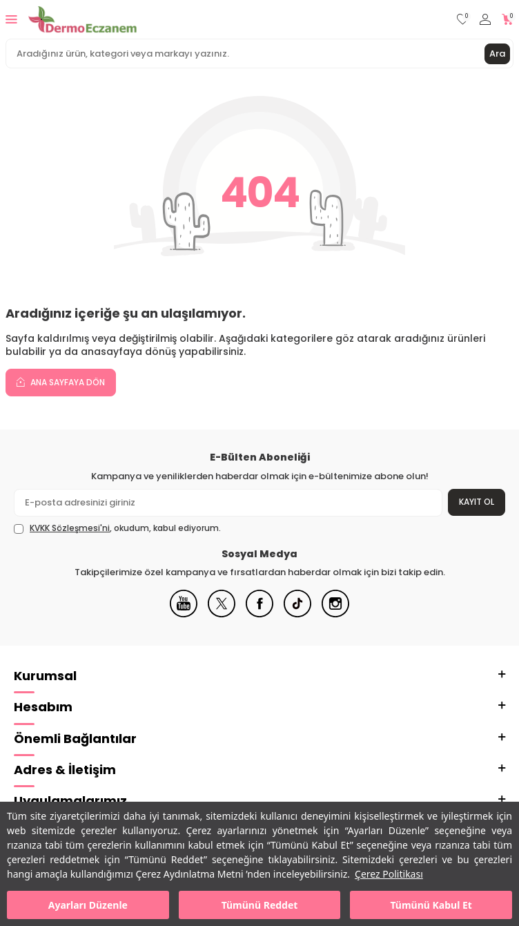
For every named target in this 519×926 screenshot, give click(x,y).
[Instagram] (335, 614)
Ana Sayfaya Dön (61, 382)
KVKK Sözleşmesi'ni (70, 528)
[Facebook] (259, 614)
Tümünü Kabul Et (430, 904)
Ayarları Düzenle (88, 904)
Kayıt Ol (476, 502)
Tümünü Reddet (260, 904)
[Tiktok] (297, 614)
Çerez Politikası (389, 873)
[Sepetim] (507, 20)
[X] (221, 614)
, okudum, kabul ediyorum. (117, 528)
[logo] (82, 19)
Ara (497, 53)
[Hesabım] (485, 20)
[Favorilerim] (463, 20)
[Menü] (11, 19)
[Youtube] (183, 614)
